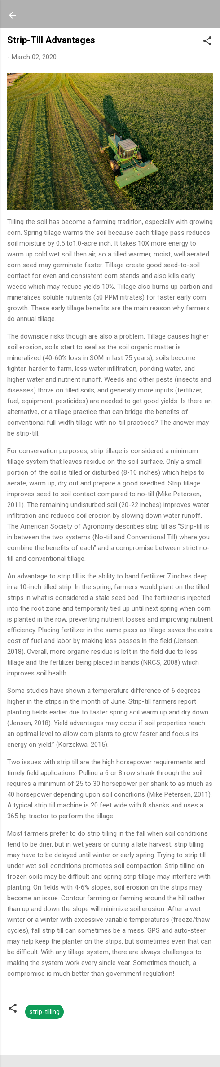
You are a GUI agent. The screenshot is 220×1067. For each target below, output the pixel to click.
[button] (207, 42)
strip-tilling (44, 1012)
